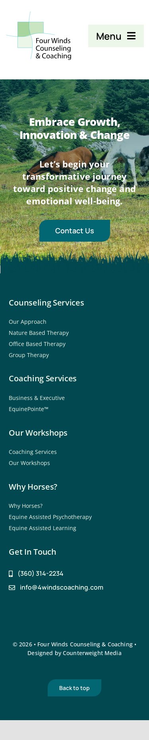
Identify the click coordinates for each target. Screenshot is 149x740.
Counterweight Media (92, 653)
